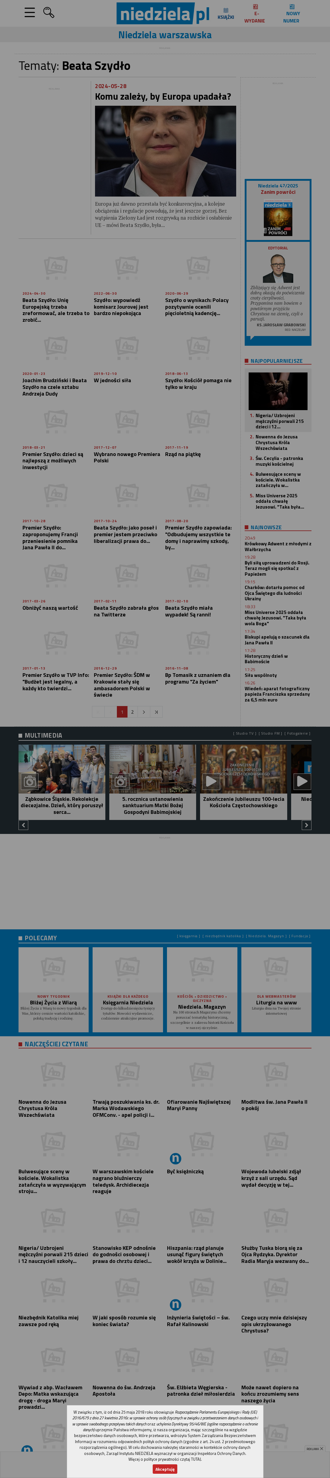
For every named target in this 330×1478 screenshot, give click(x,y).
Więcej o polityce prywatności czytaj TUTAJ (164, 1459)
